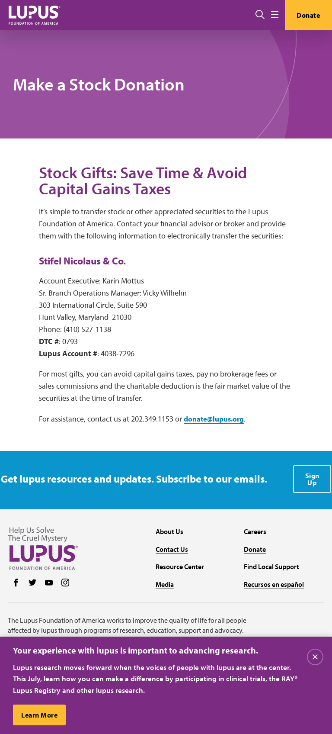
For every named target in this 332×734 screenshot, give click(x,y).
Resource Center (180, 563)
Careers (255, 527)
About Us (169, 527)
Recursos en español (274, 580)
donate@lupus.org (216, 422)
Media (165, 580)
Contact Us (172, 545)
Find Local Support (271, 563)
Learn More (40, 715)
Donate (307, 15)
